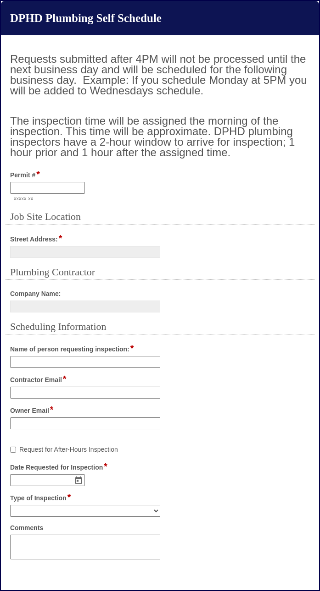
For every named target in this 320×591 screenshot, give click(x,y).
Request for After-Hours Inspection (68, 449)
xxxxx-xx (23, 198)
